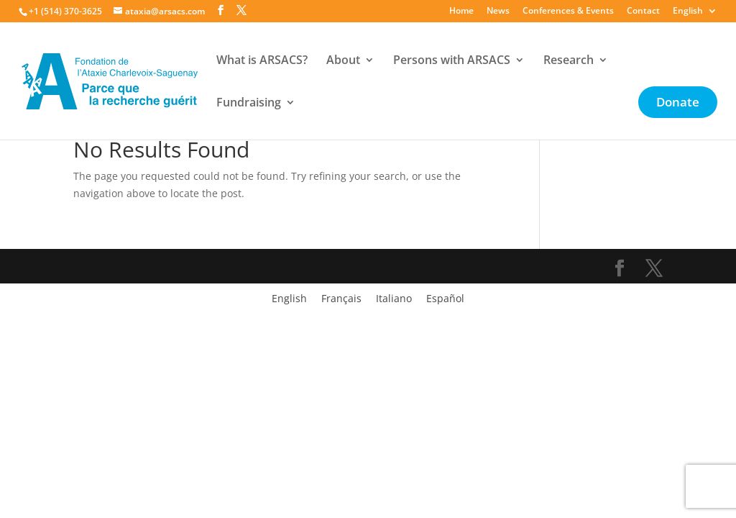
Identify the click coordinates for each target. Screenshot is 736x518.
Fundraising (248, 103)
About (343, 61)
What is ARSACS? (262, 61)
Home (461, 11)
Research (568, 61)
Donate (677, 103)
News (498, 11)
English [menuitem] (289, 299)
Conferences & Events (568, 11)
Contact (643, 11)
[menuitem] (695, 14)
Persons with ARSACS (451, 61)
